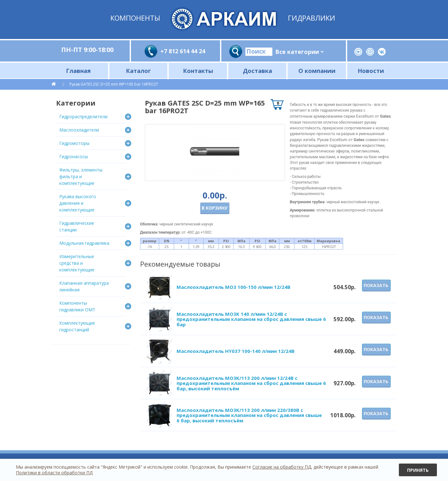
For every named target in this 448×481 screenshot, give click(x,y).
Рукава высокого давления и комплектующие (77, 203)
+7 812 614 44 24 (182, 51)
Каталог (138, 71)
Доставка (257, 71)
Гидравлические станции (76, 226)
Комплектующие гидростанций (77, 326)
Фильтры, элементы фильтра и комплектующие (80, 176)
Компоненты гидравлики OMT (77, 306)
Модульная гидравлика (84, 243)
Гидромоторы (74, 143)
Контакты (198, 71)
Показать (376, 285)
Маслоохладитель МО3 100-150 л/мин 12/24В (233, 287)
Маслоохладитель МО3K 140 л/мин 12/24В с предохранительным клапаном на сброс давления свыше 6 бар (251, 319)
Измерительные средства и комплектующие (76, 263)
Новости (371, 71)
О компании (316, 71)
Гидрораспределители (83, 117)
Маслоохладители (79, 130)
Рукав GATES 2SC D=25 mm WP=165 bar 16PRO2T (113, 84)
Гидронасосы (73, 156)
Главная (78, 71)
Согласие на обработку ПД (281, 467)
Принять (418, 470)
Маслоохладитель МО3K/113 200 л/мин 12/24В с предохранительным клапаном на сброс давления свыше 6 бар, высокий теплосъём (251, 383)
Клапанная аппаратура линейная (84, 286)
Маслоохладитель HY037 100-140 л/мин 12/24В (236, 351)
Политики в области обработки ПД (54, 473)
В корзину (214, 208)
